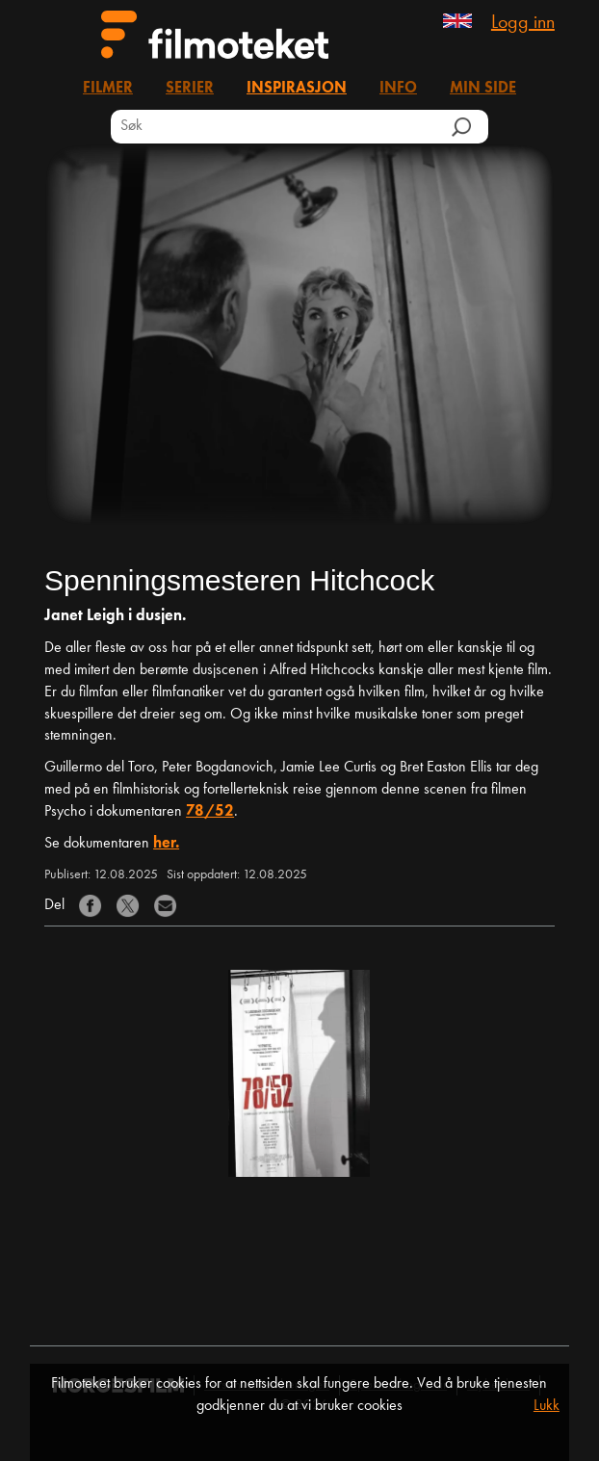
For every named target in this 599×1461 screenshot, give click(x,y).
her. (166, 843)
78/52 (210, 812)
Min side (483, 88)
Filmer (108, 88)
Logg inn (523, 23)
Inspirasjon (297, 88)
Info (398, 88)
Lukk (547, 1406)
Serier (190, 88)
